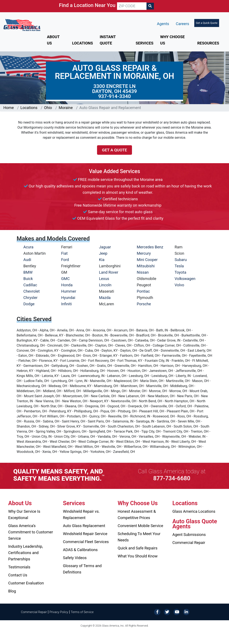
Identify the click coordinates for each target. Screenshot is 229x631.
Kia (101, 259)
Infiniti (66, 304)
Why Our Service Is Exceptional (24, 514)
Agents (163, 24)
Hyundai (68, 297)
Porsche (144, 304)
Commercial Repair (188, 542)
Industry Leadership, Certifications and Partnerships (25, 552)
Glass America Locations (193, 511)
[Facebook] (157, 611)
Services (144, 43)
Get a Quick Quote (206, 22)
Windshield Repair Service (85, 533)
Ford (65, 259)
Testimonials (19, 567)
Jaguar (105, 247)
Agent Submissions (189, 534)
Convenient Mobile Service (140, 525)
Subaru (180, 259)
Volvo (179, 285)
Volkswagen (184, 278)
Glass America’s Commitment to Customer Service (30, 532)
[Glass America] (21, 25)
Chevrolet (31, 291)
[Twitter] (167, 611)
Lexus (104, 278)
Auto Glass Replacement (84, 525)
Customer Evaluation (26, 583)
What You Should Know (138, 556)
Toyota (180, 272)
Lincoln (105, 285)
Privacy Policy (58, 612)
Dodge (29, 304)
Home (8, 107)
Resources (208, 43)
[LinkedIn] (186, 611)
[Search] (150, 6)
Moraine (66, 107)
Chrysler (30, 297)
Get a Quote (114, 150)
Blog (12, 591)
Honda (67, 285)
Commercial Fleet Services (86, 542)
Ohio (48, 107)
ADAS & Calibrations (80, 550)
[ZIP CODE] (131, 6)
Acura (28, 247)
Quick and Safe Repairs (137, 548)
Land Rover (108, 272)
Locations (82, 43)
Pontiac (143, 291)
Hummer (68, 291)
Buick (28, 278)
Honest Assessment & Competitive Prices (137, 514)
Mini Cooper (147, 259)
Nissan (143, 272)
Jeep (103, 253)
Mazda (105, 297)
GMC (65, 278)
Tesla (179, 266)
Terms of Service (82, 612)
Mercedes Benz (150, 247)
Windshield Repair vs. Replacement (81, 514)
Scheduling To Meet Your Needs (139, 536)
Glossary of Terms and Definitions (82, 569)
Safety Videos (75, 558)
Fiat (64, 253)
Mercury (144, 253)
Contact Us (17, 575)
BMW (28, 272)
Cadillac (30, 285)
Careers (182, 24)
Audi (27, 259)
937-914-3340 (114, 96)
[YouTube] (176, 611)
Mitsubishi (146, 266)
